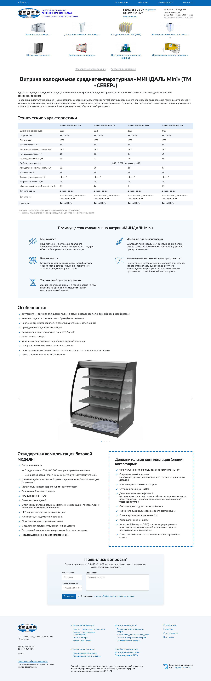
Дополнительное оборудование (169, 55)
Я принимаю (107, 596)
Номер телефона (70, 583)
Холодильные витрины (81, 55)
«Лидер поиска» (182, 668)
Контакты (188, 2)
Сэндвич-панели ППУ (126, 655)
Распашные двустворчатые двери (133, 635)
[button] (19, 398)
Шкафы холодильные (38, 55)
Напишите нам (130, 17)
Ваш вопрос (91, 573)
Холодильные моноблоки (85, 653)
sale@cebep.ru (150, 10)
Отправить (69, 596)
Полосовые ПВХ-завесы (128, 641)
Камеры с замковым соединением (89, 629)
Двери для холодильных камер (81, 34)
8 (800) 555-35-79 (133, 10)
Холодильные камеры (37, 34)
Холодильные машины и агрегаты (170, 34)
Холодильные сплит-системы (87, 656)
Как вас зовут (68, 573)
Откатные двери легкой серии (131, 638)
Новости (143, 2)
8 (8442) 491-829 (133, 13)
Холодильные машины (83, 649)
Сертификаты (165, 2)
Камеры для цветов (82, 641)
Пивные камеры (80, 638)
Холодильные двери (126, 625)
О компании (121, 2)
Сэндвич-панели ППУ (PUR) (126, 34)
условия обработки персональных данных (113, 596)
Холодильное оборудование (90, 69)
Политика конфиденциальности (33, 661)
